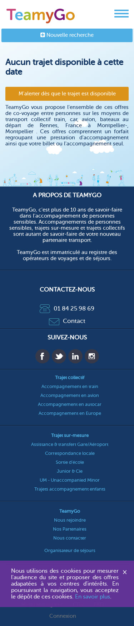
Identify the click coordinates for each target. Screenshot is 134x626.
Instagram (92, 356)
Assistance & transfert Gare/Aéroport (69, 444)
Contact (67, 321)
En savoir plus (92, 596)
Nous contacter (69, 538)
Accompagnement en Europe (70, 413)
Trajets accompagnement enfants (69, 489)
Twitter (59, 356)
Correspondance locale (70, 453)
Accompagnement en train (69, 386)
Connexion (62, 616)
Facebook (42, 356)
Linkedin (75, 356)
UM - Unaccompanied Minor (70, 480)
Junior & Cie (70, 471)
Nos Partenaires (69, 529)
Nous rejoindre (70, 520)
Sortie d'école (70, 462)
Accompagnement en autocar (69, 404)
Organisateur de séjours (69, 550)
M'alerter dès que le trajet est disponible (67, 94)
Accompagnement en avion (69, 395)
